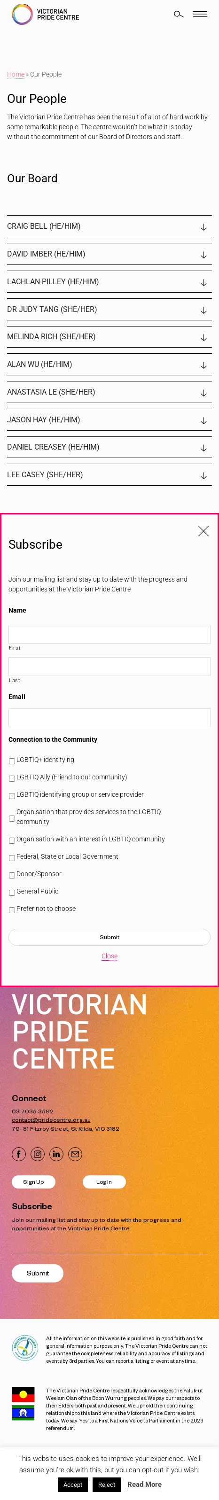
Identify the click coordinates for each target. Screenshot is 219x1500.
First (15, 648)
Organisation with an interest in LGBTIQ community (90, 839)
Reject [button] (106, 1484)
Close (109, 956)
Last (15, 680)
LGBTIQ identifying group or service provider (80, 794)
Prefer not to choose (46, 908)
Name (17, 610)
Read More (144, 1484)
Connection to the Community (52, 739)
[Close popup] (203, 528)
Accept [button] (72, 1484)
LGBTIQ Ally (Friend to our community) (71, 777)
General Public (37, 891)
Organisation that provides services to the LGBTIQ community (88, 816)
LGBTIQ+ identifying (45, 759)
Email (16, 696)
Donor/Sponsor (39, 874)
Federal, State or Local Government (67, 856)
